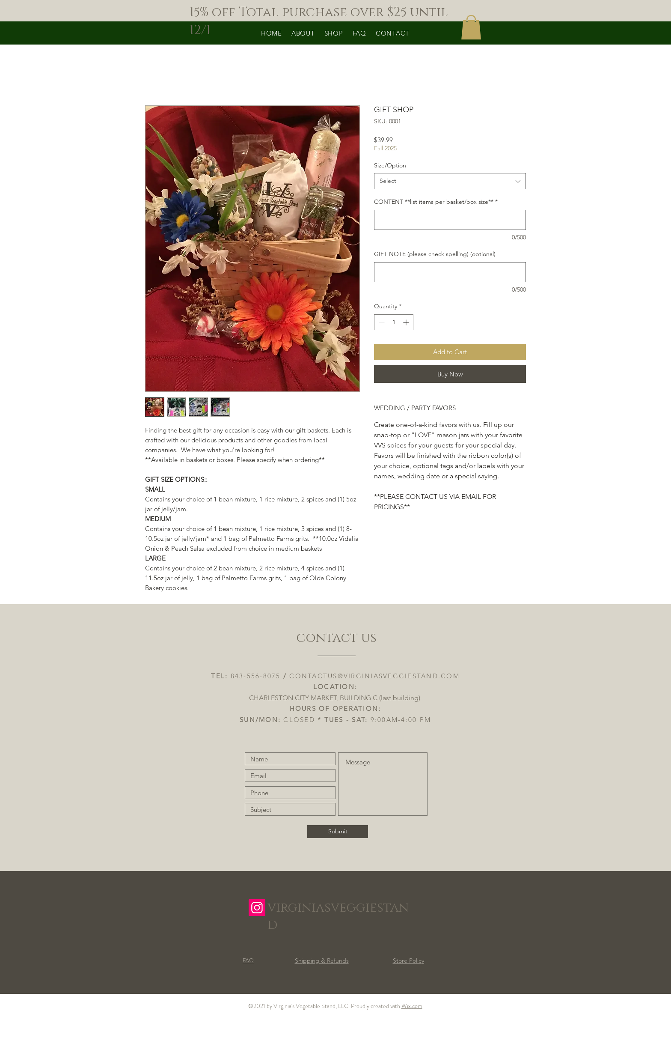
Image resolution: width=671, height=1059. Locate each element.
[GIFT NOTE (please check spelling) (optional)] (450, 272)
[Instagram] (257, 907)
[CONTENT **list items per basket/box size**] (450, 220)
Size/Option (390, 165)
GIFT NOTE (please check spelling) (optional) (435, 254)
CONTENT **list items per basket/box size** (436, 202)
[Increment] (406, 322)
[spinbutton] (393, 322)
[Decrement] (380, 322)
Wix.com (411, 1006)
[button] (471, 27)
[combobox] (450, 181)
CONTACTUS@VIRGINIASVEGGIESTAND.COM (374, 676)
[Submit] (337, 831)
